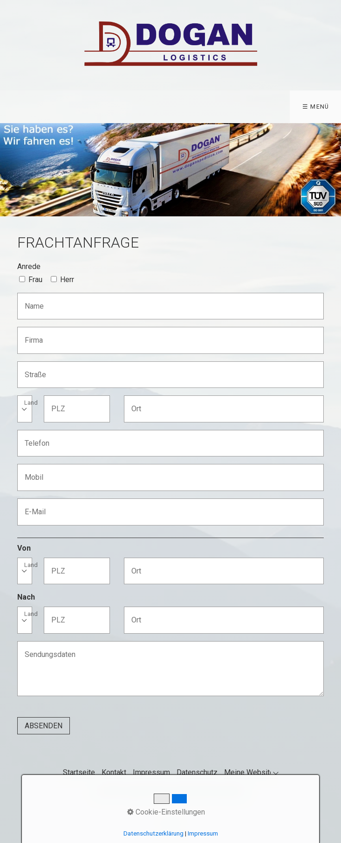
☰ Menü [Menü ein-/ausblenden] (315, 106)
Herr (67, 279)
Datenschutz (197, 772)
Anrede (29, 266)
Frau (35, 279)
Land (31, 403)
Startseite (79, 772)
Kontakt (114, 772)
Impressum (151, 772)
